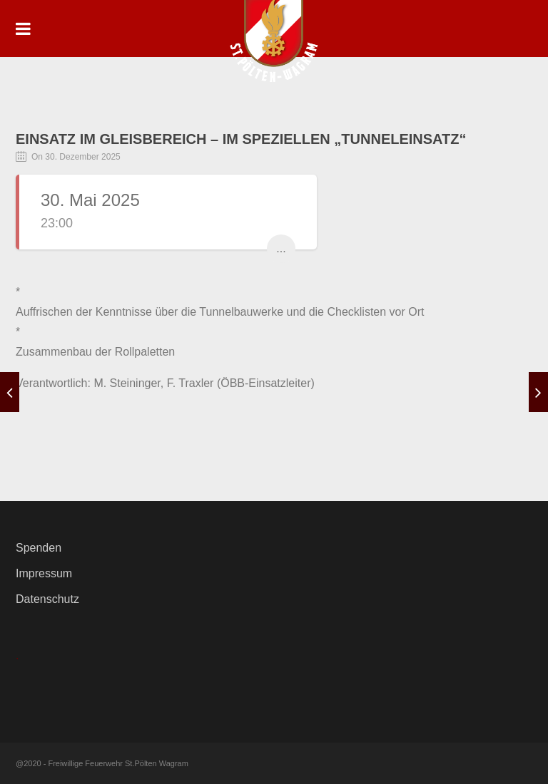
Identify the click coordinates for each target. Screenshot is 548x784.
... (280, 248)
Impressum (44, 573)
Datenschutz (47, 599)
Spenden (38, 548)
